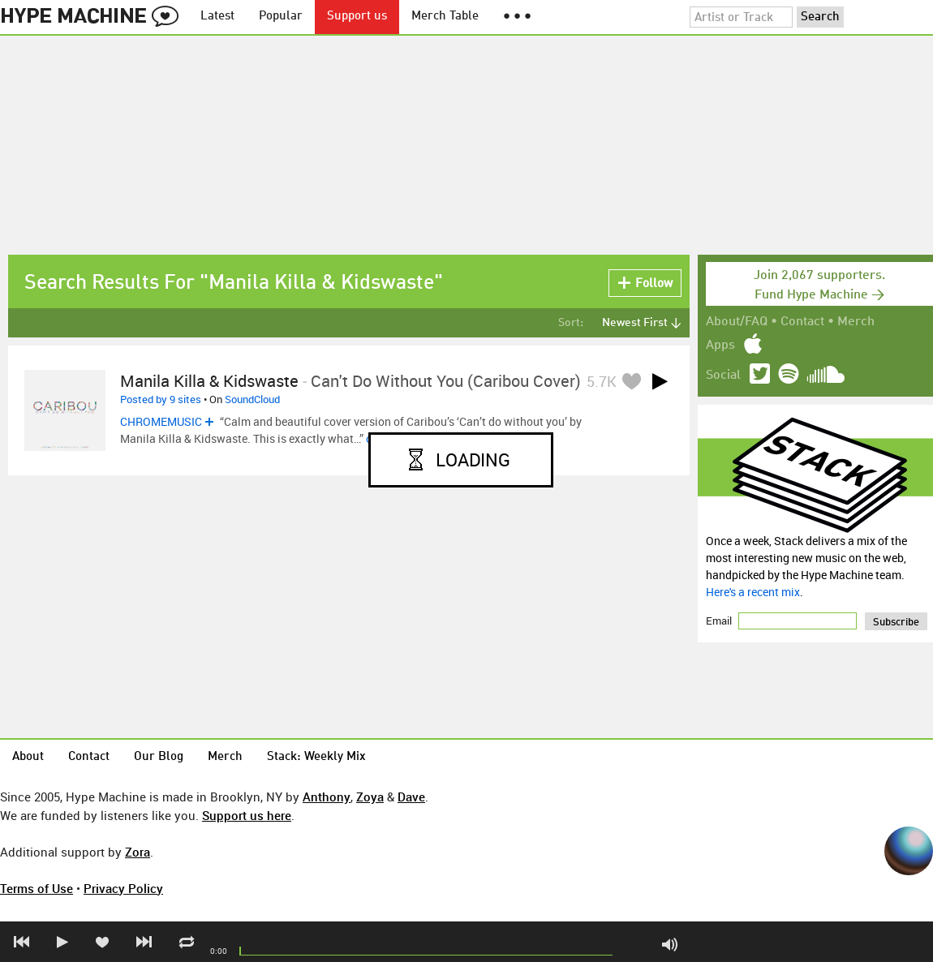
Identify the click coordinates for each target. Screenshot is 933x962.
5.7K (602, 381)
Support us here (246, 815)
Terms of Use (36, 888)
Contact (802, 322)
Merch (856, 322)
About (28, 757)
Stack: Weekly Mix (316, 757)
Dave (411, 796)
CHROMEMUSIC (161, 421)
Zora (137, 852)
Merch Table (445, 17)
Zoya (370, 796)
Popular (281, 17)
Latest (217, 17)
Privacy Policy (123, 888)
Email (720, 620)
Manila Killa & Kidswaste (209, 381)
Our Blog (158, 757)
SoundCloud (252, 399)
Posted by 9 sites (160, 399)
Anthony (326, 796)
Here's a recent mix (753, 591)
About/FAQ (736, 322)
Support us (357, 17)
